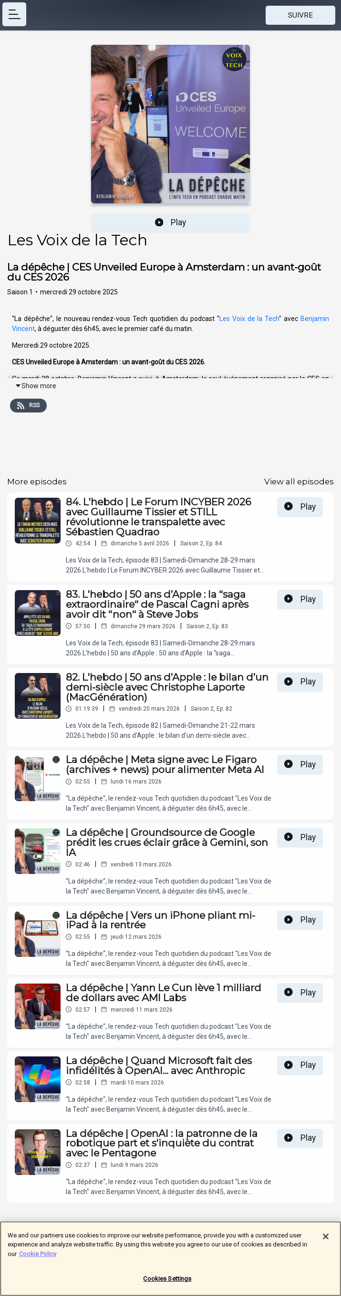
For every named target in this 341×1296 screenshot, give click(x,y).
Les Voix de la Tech (249, 318)
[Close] (325, 1241)
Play (170, 222)
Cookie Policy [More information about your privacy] (37, 1259)
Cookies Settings (167, 1284)
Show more (35, 386)
